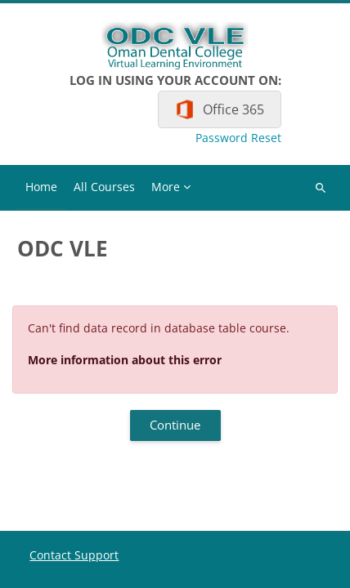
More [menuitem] (165, 186)
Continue (175, 424)
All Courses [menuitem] (104, 186)
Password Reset (238, 138)
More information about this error (125, 360)
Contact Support (74, 555)
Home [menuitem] (41, 186)
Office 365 (233, 109)
